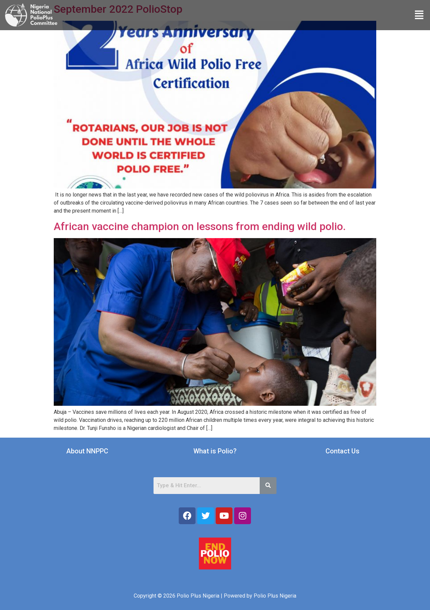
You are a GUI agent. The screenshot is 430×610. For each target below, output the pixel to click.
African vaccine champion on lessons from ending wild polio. (200, 226)
